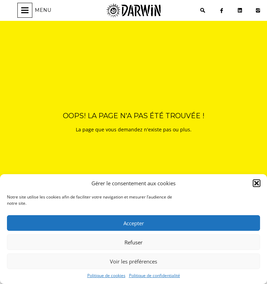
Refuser (133, 242)
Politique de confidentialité (154, 275)
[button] (256, 183)
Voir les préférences (133, 261)
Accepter (133, 223)
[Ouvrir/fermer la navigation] (35, 10)
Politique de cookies (106, 275)
